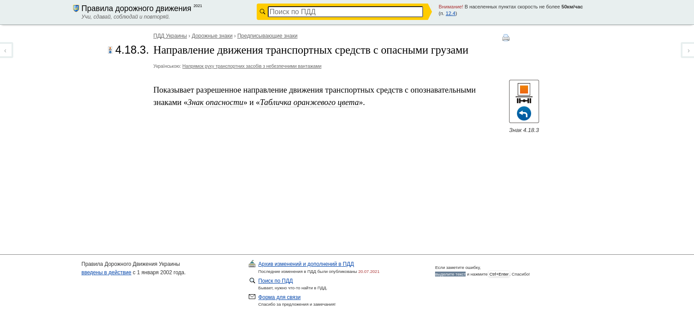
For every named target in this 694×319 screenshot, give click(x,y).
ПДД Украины (170, 36)
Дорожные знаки (212, 36)
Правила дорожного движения (136, 8)
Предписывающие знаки (267, 36)
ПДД (306, 264)
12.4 (450, 13)
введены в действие (106, 272)
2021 (197, 6)
